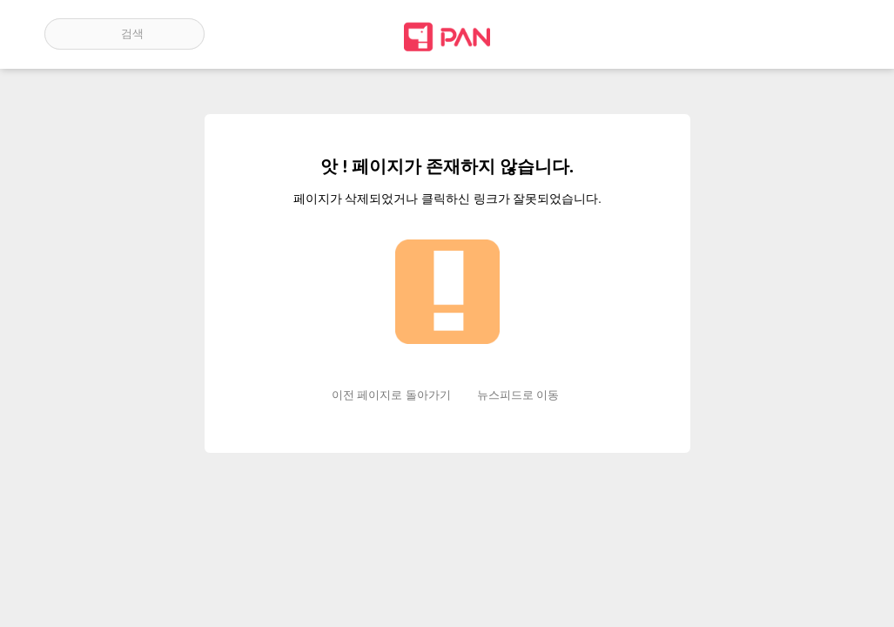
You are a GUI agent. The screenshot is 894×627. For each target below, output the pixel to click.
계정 (825, 34)
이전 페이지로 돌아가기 (391, 395)
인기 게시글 (775, 34)
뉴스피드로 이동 (518, 395)
